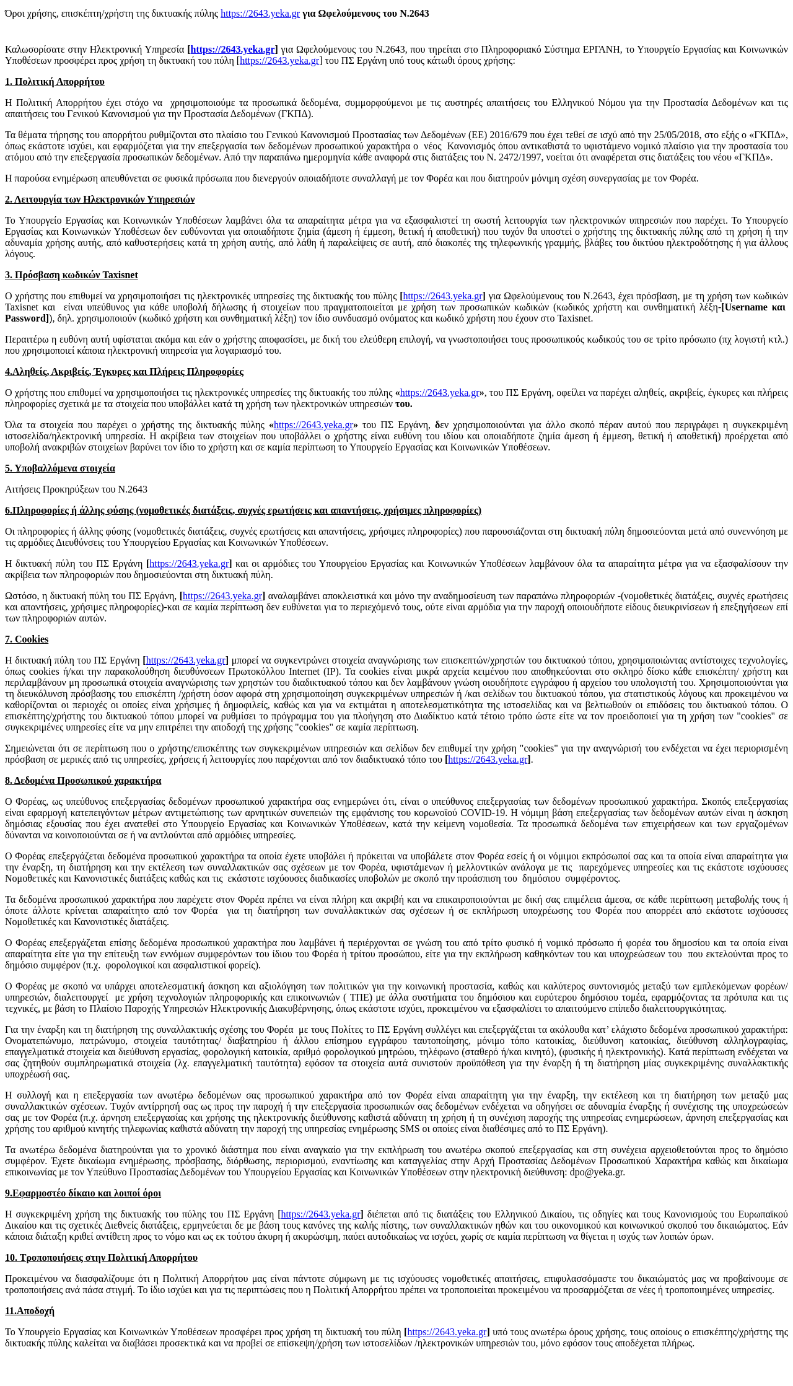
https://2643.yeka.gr (260, 13)
